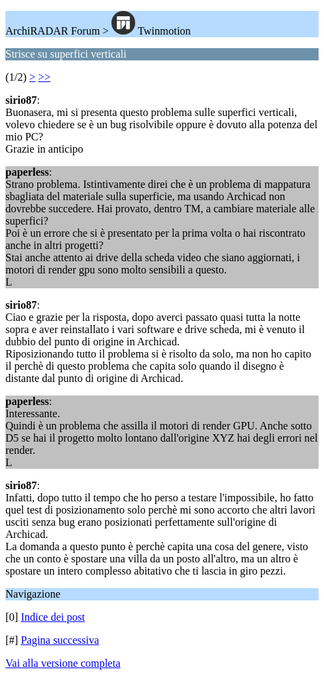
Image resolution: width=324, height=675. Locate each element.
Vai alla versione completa (62, 663)
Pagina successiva (60, 640)
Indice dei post (53, 617)
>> (44, 77)
